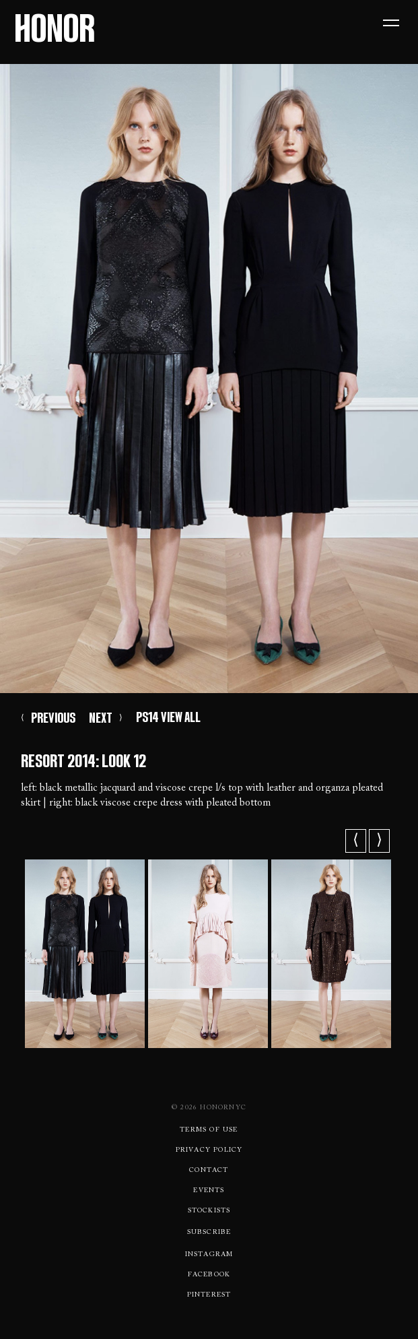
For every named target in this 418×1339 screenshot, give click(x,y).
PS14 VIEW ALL (168, 717)
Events (208, 1190)
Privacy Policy (209, 1150)
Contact (208, 1170)
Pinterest (209, 1295)
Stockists (209, 1211)
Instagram (209, 1254)
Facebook (209, 1275)
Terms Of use (209, 1130)
